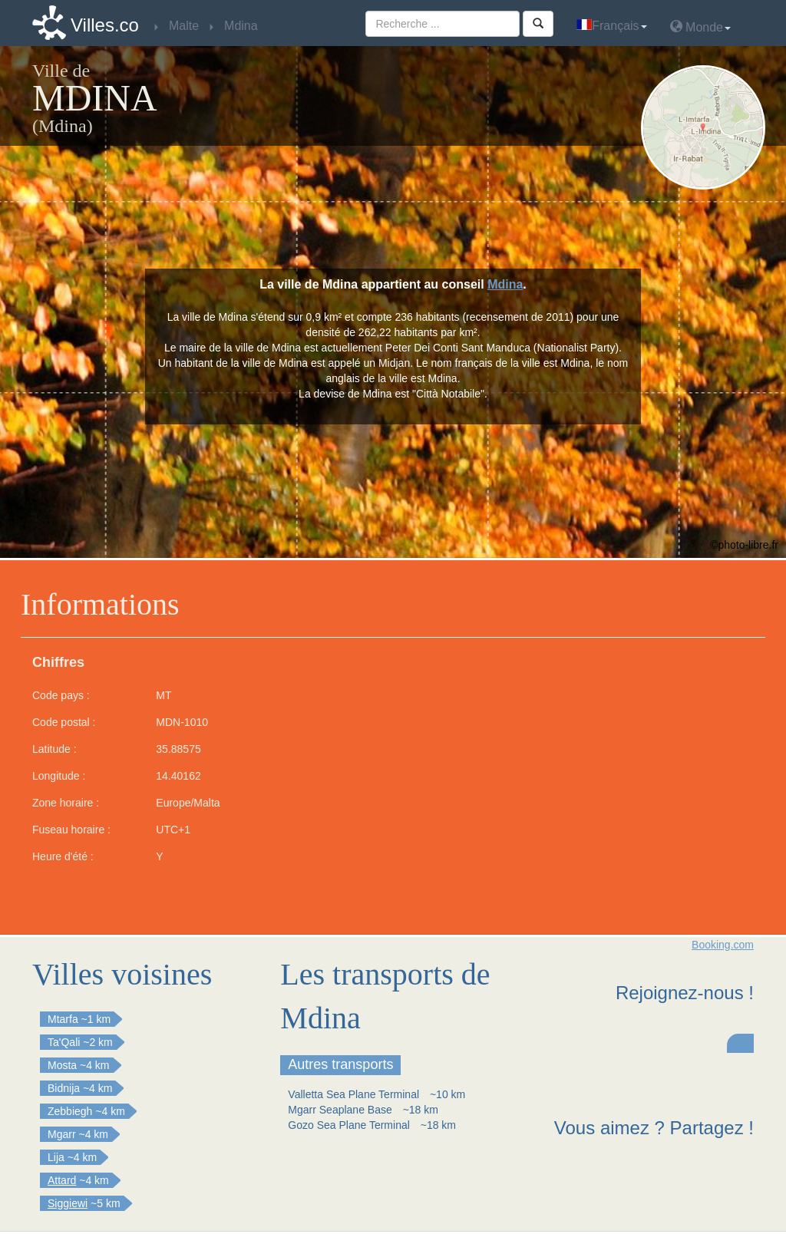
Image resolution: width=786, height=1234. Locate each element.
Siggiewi (68, 1203)
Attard (62, 1180)
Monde (700, 26)
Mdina (505, 284)
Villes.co (105, 25)
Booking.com (723, 945)
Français (611, 25)
